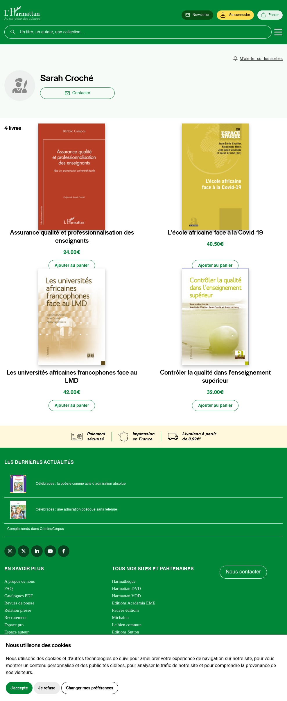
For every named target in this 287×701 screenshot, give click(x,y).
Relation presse (17, 610)
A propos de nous (19, 581)
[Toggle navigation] (278, 32)
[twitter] (23, 551)
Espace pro (14, 624)
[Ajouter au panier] (72, 265)
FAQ (8, 588)
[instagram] (10, 551)
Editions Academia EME (133, 603)
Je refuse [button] (46, 688)
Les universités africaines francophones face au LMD (72, 376)
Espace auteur (16, 632)
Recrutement (15, 617)
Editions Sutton (125, 632)
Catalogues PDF (18, 595)
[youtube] (50, 551)
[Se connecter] (235, 15)
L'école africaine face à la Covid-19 (215, 232)
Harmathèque (124, 581)
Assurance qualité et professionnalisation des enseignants (72, 236)
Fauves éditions (125, 610)
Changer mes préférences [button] (89, 688)
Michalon (120, 617)
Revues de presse (19, 603)
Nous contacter (243, 572)
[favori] (101, 220)
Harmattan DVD (126, 588)
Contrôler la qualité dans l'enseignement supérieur (215, 376)
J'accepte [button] (19, 688)
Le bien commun (127, 624)
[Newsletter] (197, 15)
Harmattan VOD (126, 595)
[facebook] (63, 551)
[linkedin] (37, 551)
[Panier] (270, 15)
